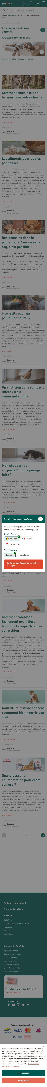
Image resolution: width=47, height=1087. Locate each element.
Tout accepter (23, 1073)
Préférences (23, 1080)
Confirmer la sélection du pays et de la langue (23, 564)
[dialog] (23, 543)
